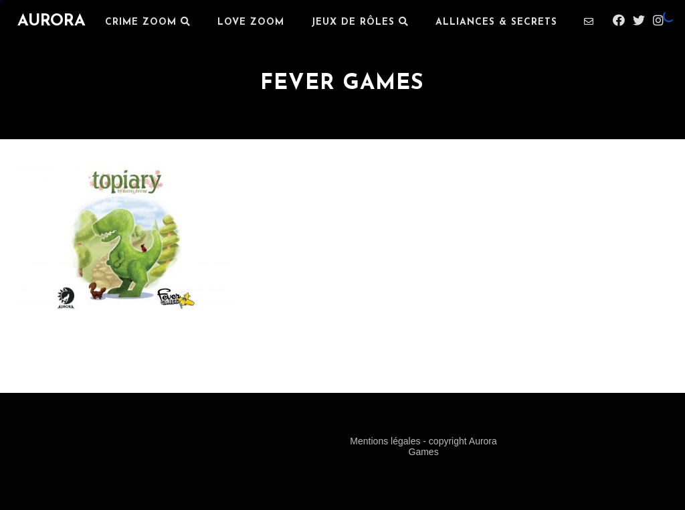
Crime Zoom (148, 22)
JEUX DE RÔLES (360, 22)
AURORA (51, 21)
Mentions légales (386, 441)
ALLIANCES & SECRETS (496, 22)
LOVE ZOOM (250, 22)
